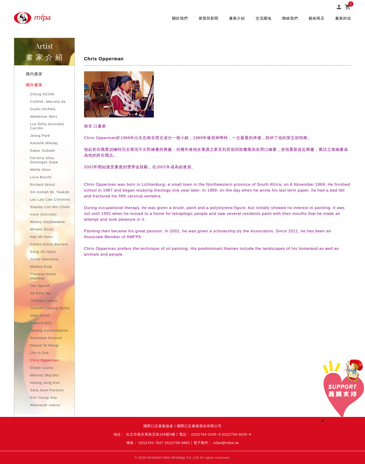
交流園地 (263, 18)
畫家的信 (343, 18)
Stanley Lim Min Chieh (50, 207)
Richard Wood (42, 184)
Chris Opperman (44, 360)
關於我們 (180, 18)
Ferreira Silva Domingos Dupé (44, 160)
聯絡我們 (290, 18)
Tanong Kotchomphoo (49, 330)
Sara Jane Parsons (47, 390)
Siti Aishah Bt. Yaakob (49, 192)
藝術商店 (316, 18)
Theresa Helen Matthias (43, 276)
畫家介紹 (237, 18)
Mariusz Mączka (44, 375)
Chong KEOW (42, 94)
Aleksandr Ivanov (45, 405)
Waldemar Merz (43, 116)
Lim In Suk (39, 353)
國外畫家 (34, 85)
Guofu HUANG (43, 109)
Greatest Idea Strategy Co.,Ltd (173, 457)
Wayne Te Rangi (44, 345)
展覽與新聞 (208, 18)
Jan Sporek (40, 286)
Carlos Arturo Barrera (49, 244)
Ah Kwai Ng (40, 293)
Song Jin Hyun (43, 252)
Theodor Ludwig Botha (50, 308)
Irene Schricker (43, 214)
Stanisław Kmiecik (46, 338)
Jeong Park (40, 135)
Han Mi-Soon (41, 237)
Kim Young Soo (43, 397)
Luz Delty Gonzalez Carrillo (47, 126)
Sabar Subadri (42, 150)
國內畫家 (34, 74)
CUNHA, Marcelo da (48, 101)
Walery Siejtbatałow (47, 222)
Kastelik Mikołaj (44, 143)
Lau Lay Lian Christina (50, 199)
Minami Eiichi (42, 229)
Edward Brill (40, 323)
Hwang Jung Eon (45, 383)
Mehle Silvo (40, 170)
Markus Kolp (41, 266)
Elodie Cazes (41, 368)
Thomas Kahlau (43, 300)
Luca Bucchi (41, 177)
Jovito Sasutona (44, 259)
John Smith (40, 315)
